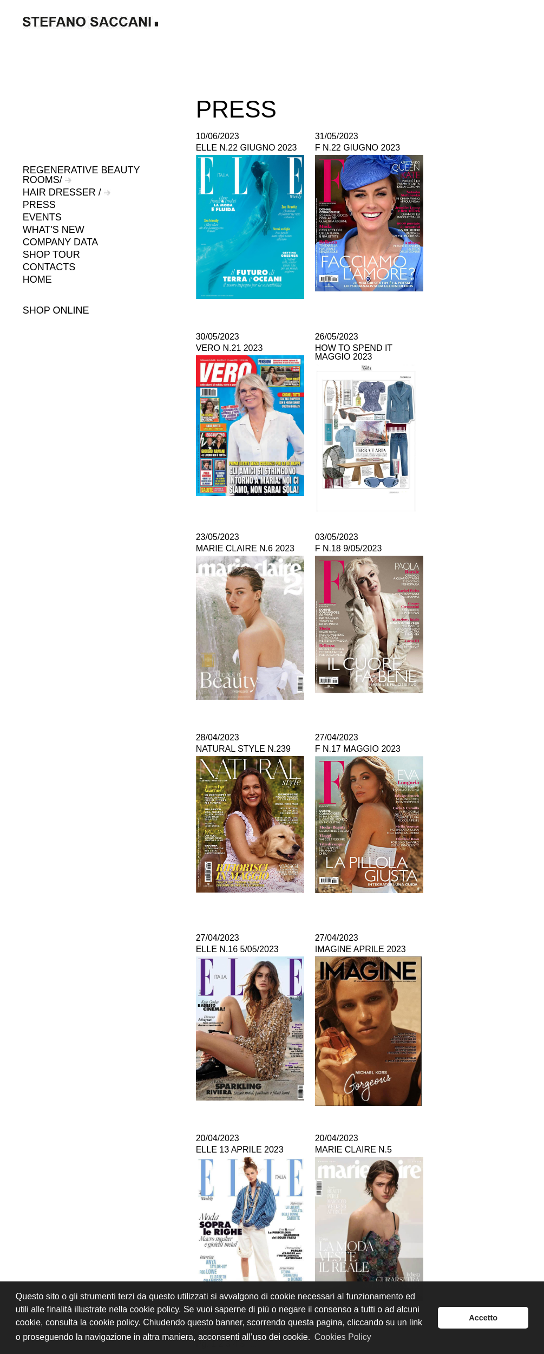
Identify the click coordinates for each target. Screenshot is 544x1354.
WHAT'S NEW (53, 230)
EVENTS (42, 217)
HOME (37, 279)
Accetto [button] (483, 1317)
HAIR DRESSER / (66, 192)
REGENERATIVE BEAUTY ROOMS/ (81, 175)
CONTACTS (49, 267)
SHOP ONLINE (56, 310)
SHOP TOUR (51, 254)
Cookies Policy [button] (342, 1337)
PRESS (39, 205)
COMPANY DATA (61, 242)
